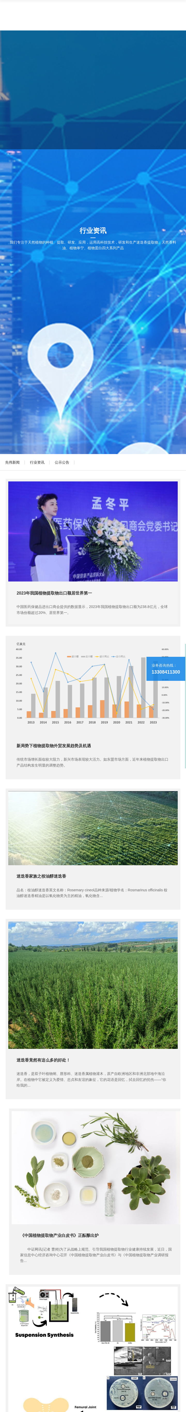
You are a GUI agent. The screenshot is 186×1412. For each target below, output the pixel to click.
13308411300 (166, 672)
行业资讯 (37, 462)
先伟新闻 (12, 462)
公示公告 (62, 462)
